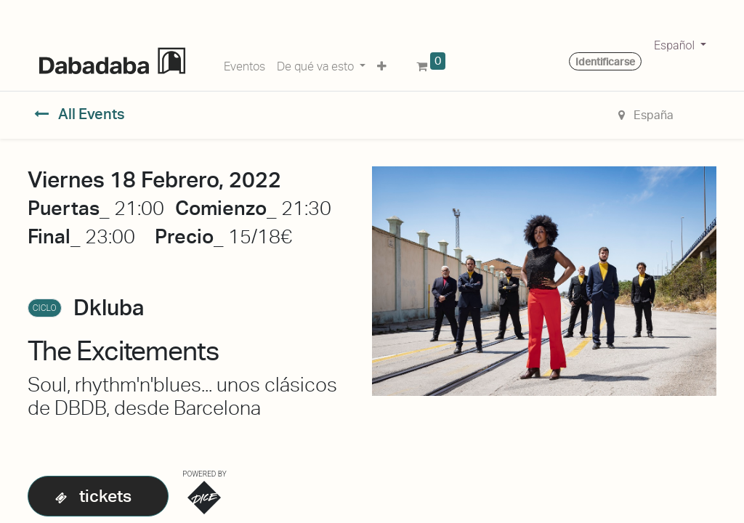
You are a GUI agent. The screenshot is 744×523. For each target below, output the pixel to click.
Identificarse (605, 62)
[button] (381, 64)
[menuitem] (244, 64)
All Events (79, 114)
